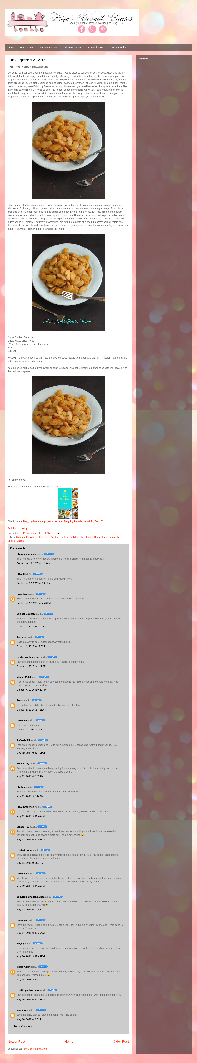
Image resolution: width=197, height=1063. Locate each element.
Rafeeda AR (23, 740)
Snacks (11, 541)
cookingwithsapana (28, 657)
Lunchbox (86, 537)
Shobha (21, 787)
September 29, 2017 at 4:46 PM (34, 603)
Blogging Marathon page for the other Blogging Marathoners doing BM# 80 (63, 521)
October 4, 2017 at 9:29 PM (31, 690)
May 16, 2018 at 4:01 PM (30, 1019)
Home (11, 47)
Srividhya (22, 594)
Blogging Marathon (26, 537)
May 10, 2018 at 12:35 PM (31, 753)
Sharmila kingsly (26, 554)
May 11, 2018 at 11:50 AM (31, 839)
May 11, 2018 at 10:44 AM (31, 816)
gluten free (43, 537)
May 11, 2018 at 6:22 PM (30, 863)
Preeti (20, 700)
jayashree (22, 1010)
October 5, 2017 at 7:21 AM (31, 709)
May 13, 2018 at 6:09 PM (30, 909)
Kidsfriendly (57, 537)
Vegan (20, 541)
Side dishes (115, 537)
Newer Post (16, 1041)
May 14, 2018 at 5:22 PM (30, 979)
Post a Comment (23, 1026)
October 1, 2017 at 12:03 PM (32, 646)
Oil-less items (100, 537)
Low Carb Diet (72, 537)
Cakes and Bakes (72, 47)
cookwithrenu (24, 850)
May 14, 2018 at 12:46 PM (31, 956)
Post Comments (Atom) (35, 1048)
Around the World (96, 47)
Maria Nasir (23, 967)
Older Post (121, 1041)
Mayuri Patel (24, 677)
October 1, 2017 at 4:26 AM (31, 626)
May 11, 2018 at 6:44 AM (30, 796)
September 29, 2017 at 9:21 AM (34, 583)
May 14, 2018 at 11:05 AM (31, 933)
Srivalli (21, 574)
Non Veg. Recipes (48, 47)
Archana (21, 637)
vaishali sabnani (26, 614)
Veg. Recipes (26, 47)
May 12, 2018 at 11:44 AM (31, 886)
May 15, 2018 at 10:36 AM (31, 999)
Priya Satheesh (25, 807)
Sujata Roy (23, 763)
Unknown (22, 720)
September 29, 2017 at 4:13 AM (34, 563)
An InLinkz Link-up (18, 528)
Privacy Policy (119, 47)
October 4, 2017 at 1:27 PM (31, 666)
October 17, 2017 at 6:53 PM (32, 729)
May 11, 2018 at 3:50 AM (30, 776)
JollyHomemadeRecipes (31, 897)
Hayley (21, 943)
